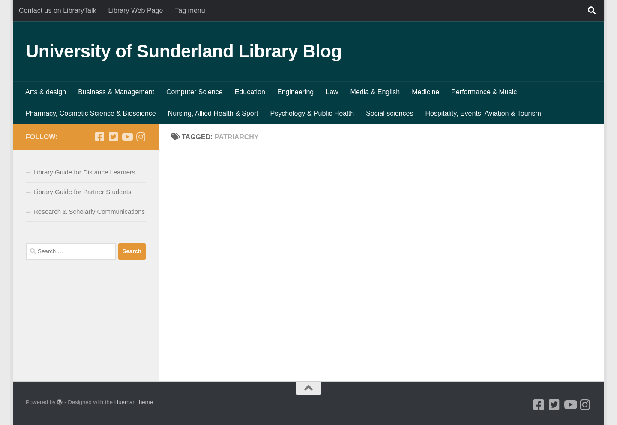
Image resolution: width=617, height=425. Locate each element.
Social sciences (389, 113)
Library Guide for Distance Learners (84, 172)
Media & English (375, 92)
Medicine (425, 92)
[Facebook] (99, 137)
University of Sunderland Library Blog (184, 51)
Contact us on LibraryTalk (57, 10)
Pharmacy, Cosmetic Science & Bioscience (90, 113)
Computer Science (194, 92)
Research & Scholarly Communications (89, 211)
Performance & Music (484, 92)
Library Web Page (135, 10)
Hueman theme (133, 402)
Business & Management (116, 92)
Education (250, 92)
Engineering (295, 92)
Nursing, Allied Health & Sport (213, 113)
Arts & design (45, 92)
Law (332, 92)
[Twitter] (113, 137)
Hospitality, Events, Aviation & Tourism (483, 113)
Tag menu (190, 10)
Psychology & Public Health (312, 113)
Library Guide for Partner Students (82, 191)
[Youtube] (127, 137)
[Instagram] (140, 137)
